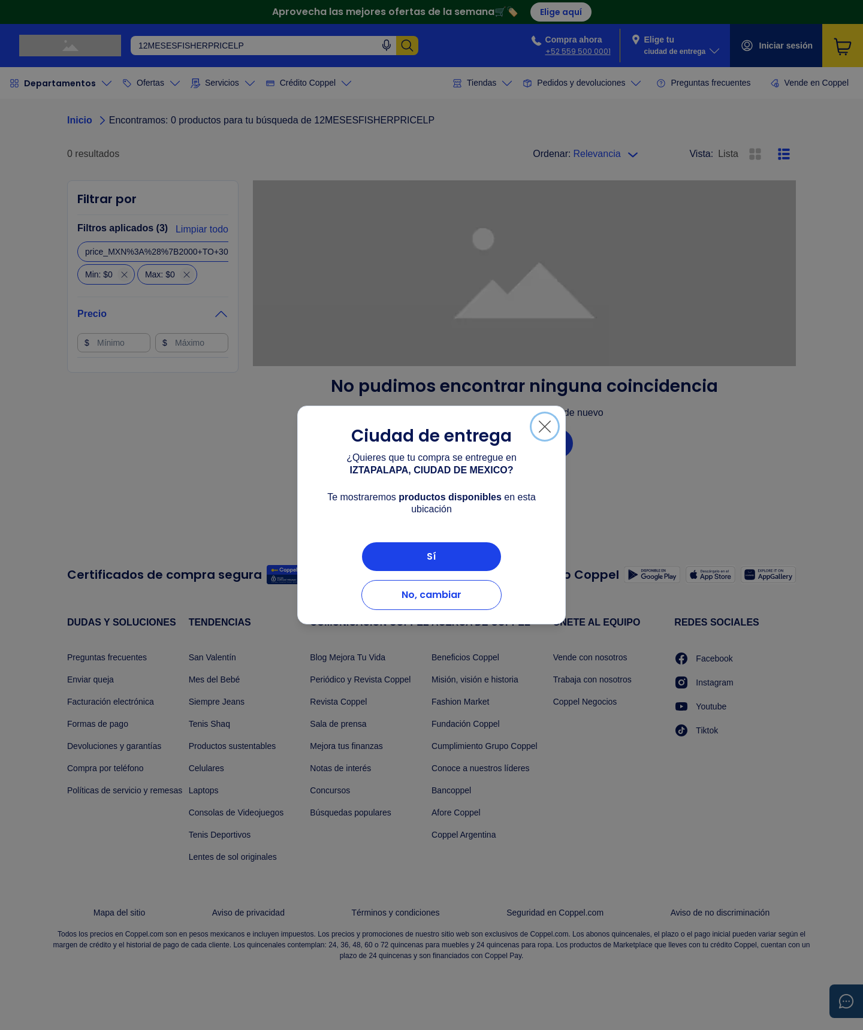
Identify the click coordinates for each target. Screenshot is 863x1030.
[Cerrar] (545, 426)
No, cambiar (431, 595)
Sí (431, 556)
